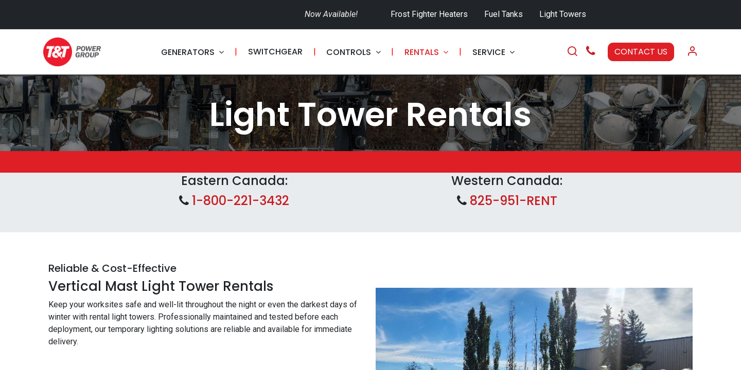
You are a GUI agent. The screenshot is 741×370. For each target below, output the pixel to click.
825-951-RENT (513, 200)
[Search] (572, 52)
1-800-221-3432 (239, 200)
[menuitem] (192, 52)
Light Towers (562, 14)
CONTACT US (640, 52)
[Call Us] (590, 52)
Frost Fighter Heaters (429, 14)
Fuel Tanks (504, 14)
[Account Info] (692, 52)
